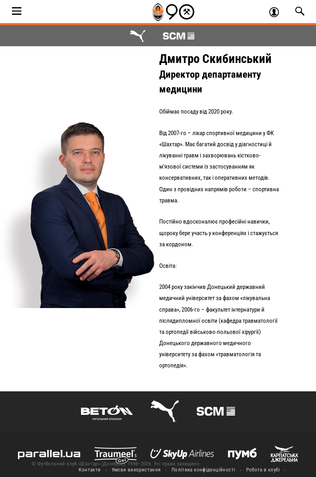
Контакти (90, 470)
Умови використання (136, 470)
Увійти (277, 13)
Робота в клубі (263, 470)
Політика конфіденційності (203, 470)
